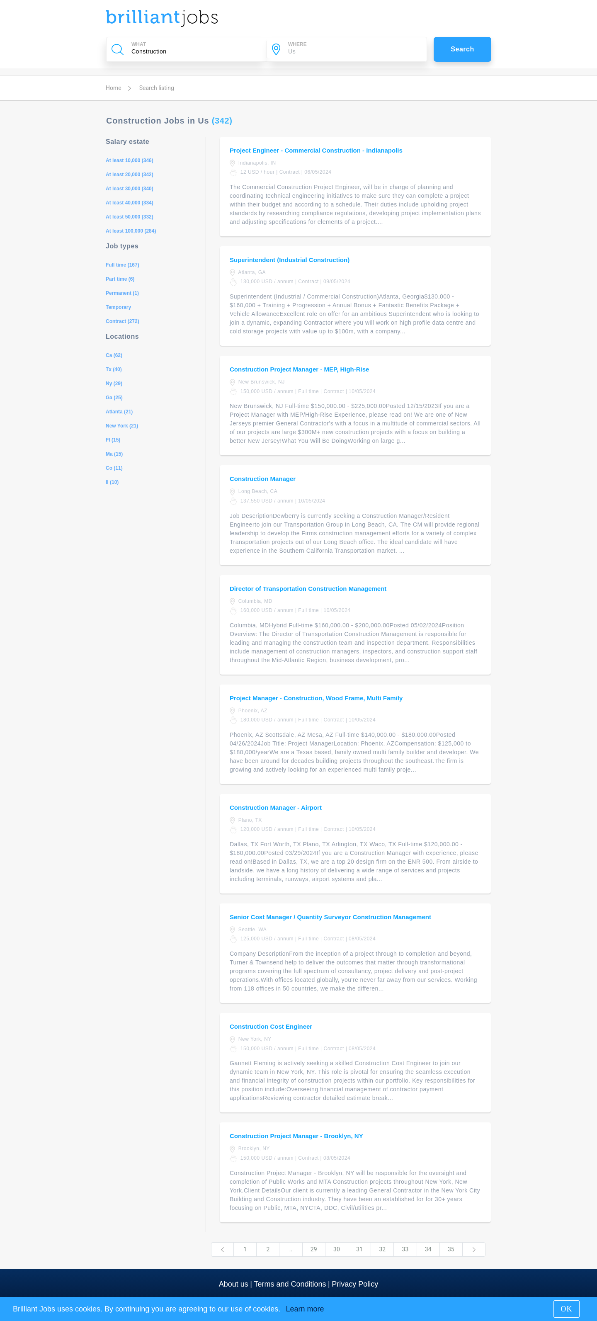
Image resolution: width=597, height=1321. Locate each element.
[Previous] (222, 1249)
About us (233, 1284)
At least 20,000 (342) (129, 174)
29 (314, 1249)
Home (113, 88)
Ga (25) (114, 398)
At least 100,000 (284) (131, 231)
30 (336, 1249)
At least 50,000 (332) (129, 217)
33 (405, 1249)
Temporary (118, 307)
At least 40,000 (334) (129, 203)
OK (567, 1309)
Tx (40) (114, 369)
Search (462, 49)
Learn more (305, 1309)
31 (359, 1249)
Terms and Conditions (290, 1284)
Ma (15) (114, 454)
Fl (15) (113, 440)
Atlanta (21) (119, 412)
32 (382, 1249)
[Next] (473, 1249)
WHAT (138, 44)
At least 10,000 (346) (129, 160)
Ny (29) (114, 383)
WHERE (297, 44)
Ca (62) (114, 355)
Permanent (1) (122, 293)
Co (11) (114, 468)
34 (428, 1249)
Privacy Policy (355, 1284)
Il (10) (112, 482)
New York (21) (122, 426)
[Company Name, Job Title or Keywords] (195, 51)
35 (451, 1249)
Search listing (156, 88)
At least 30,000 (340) (129, 189)
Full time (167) (122, 265)
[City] (352, 51)
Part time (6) (120, 279)
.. (290, 1249)
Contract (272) (122, 321)
